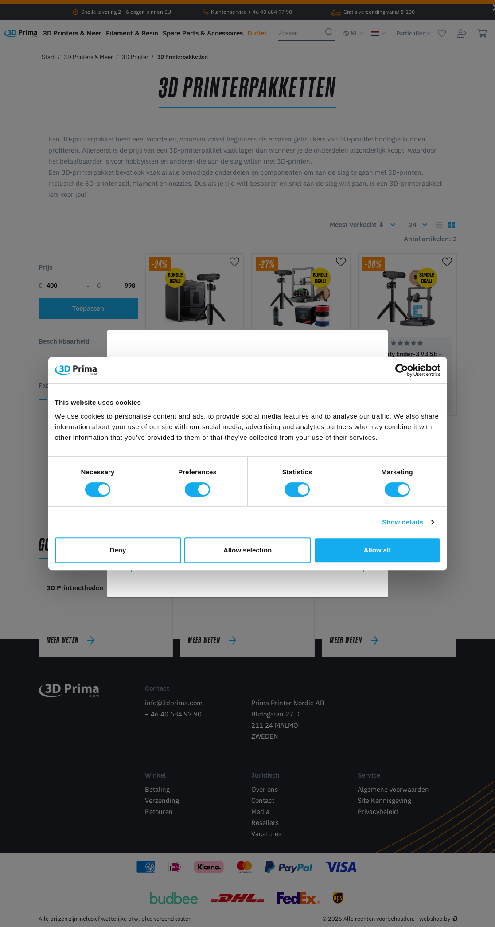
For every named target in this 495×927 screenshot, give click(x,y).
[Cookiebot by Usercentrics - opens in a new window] (401, 370)
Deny (118, 550)
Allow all (377, 550)
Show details (402, 522)
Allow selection (247, 550)
